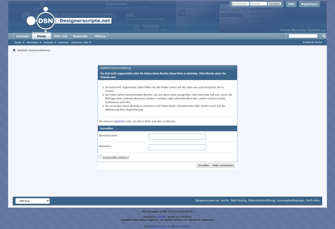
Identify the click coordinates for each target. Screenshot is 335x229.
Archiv (225, 200)
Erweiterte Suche (312, 42)
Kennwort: (105, 146)
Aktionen (49, 42)
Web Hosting (238, 200)
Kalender (63, 42)
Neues (18, 42)
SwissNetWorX (183, 226)
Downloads (80, 36)
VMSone (99, 36)
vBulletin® (161, 216)
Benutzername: (108, 135)
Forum (41, 36)
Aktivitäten (33, 42)
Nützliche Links (79, 42)
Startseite (22, 36)
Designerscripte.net (207, 200)
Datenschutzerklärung (261, 200)
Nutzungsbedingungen (291, 200)
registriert (120, 121)
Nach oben (313, 200)
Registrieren (309, 4)
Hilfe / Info (60, 36)
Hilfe (291, 4)
